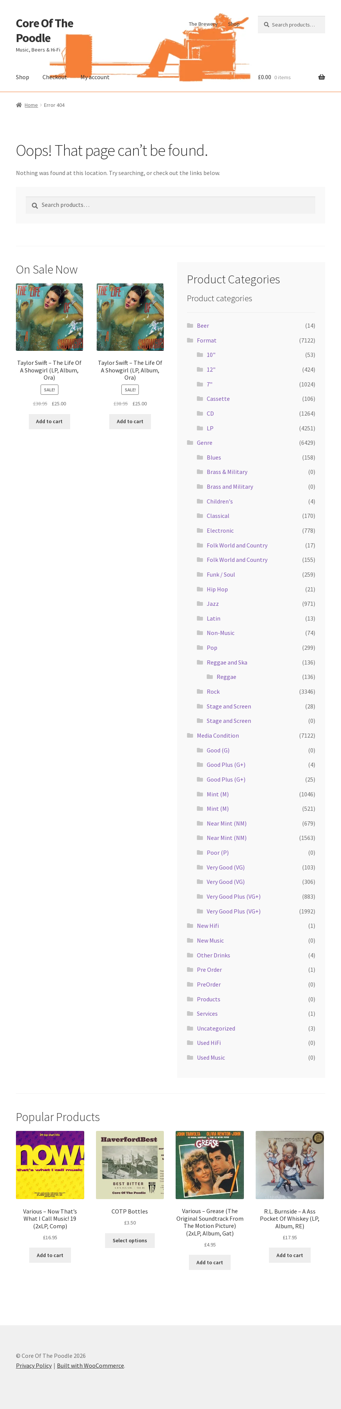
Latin (213, 618)
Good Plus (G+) (226, 764)
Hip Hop (217, 589)
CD (210, 413)
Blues (214, 457)
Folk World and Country (237, 545)
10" (211, 354)
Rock (213, 691)
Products (208, 999)
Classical (218, 515)
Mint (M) (218, 794)
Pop (212, 647)
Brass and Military (230, 486)
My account (95, 77)
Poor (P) (218, 852)
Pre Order (209, 969)
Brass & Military (227, 471)
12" (211, 369)
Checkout (54, 77)
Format (207, 340)
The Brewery (203, 23)
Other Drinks (213, 955)
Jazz (213, 603)
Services (207, 1013)
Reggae (226, 676)
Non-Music (220, 632)
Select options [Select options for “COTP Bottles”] (130, 1240)
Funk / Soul (221, 574)
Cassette (218, 398)
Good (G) (218, 750)
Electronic (220, 530)
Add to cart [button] (49, 421)
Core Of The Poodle (44, 30)
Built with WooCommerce (90, 1365)
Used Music (211, 1057)
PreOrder (209, 984)
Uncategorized (216, 1028)
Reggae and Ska (227, 662)
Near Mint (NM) (227, 823)
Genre (204, 442)
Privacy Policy (34, 1365)
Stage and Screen (229, 706)
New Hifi (208, 925)
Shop (234, 23)
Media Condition (218, 735)
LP (210, 428)
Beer (203, 325)
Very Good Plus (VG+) (234, 896)
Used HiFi (209, 1042)
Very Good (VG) (226, 867)
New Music (210, 940)
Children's (220, 501)
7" (209, 384)
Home (31, 105)
